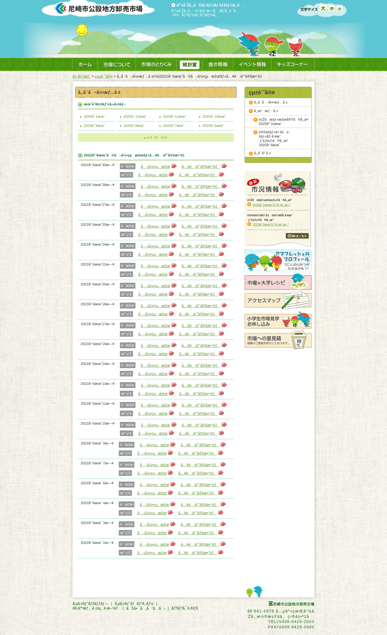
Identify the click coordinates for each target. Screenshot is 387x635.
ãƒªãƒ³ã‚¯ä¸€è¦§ (184, 608)
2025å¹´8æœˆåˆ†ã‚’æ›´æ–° (271, 224)
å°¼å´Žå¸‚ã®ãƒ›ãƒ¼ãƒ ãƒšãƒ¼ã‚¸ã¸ (210, 5)
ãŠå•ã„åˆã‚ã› (145, 608)
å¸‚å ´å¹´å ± (262, 153)
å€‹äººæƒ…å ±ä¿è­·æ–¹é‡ (96, 608)
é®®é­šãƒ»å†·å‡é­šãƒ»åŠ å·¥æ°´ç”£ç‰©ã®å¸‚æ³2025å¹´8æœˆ (275, 138)
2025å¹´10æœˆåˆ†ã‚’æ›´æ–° (272, 204)
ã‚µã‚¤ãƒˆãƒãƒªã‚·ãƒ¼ (134, 603)
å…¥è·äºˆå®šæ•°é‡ (201, 166)
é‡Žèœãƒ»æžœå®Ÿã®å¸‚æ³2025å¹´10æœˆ (285, 121)
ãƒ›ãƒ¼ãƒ (82, 76)
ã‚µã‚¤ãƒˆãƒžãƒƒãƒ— (90, 603)
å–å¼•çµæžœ (155, 166)
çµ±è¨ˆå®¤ (104, 76)
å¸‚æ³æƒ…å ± (266, 111)
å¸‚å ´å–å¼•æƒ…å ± (271, 102)
